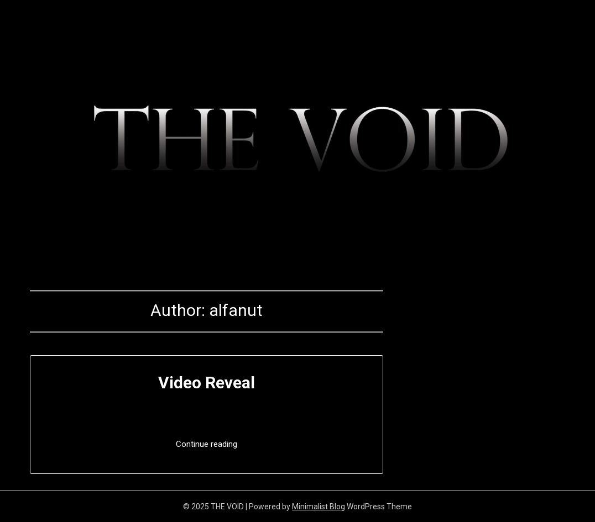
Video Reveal (206, 382)
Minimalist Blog (318, 506)
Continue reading (206, 444)
